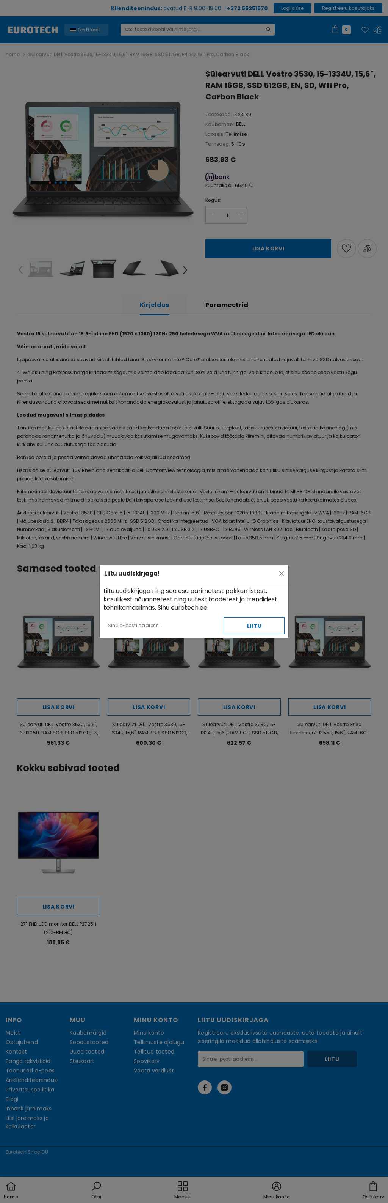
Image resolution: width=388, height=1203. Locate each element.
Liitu (254, 626)
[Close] (281, 573)
